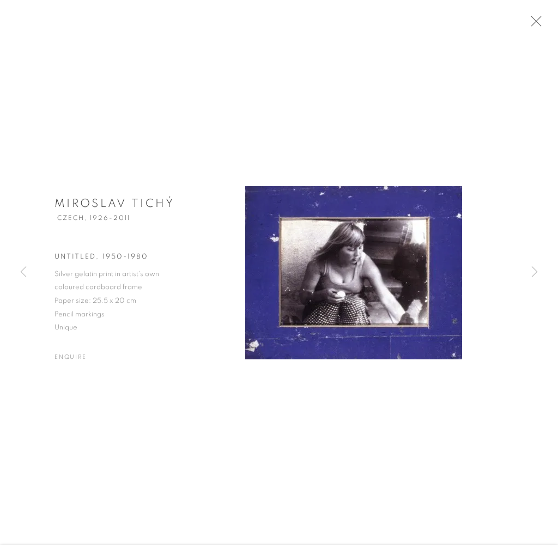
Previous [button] (23, 272)
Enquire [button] (70, 361)
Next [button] (534, 272)
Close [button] (539, 24)
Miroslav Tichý (114, 207)
